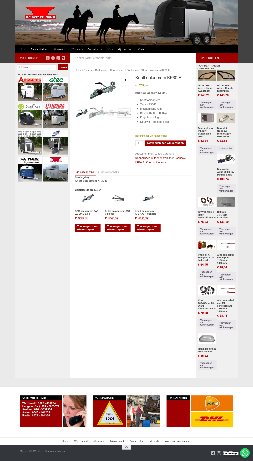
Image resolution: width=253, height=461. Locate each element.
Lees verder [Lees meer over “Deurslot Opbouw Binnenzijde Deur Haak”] (225, 148)
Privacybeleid (137, 441)
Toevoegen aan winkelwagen (165, 142)
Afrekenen (99, 441)
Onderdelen (93, 49)
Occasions (59, 49)
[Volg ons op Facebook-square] (48, 58)
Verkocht (154, 441)
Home (23, 49)
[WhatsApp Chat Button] (245, 453)
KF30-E (139, 162)
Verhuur (76, 49)
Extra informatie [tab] (108, 171)
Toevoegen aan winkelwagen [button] (87, 228)
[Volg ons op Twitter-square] (63, 58)
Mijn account (124, 49)
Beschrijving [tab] (85, 171)
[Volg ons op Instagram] (53, 58)
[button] (125, 80)
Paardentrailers (39, 49)
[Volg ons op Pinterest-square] (58, 58)
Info (109, 49)
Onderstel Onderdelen (96, 70)
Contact (142, 49)
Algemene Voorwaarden (178, 441)
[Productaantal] (139, 143)
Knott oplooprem (156, 162)
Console (181, 157)
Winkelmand (81, 441)
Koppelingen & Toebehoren (94, 58)
